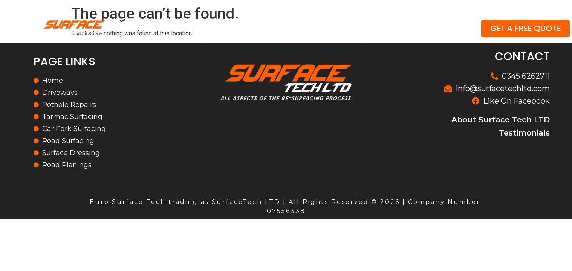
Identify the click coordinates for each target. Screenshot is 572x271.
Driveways (172, 19)
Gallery (439, 19)
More (176, 37)
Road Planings (380, 19)
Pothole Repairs (239, 19)
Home (126, 19)
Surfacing (311, 20)
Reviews (131, 37)
